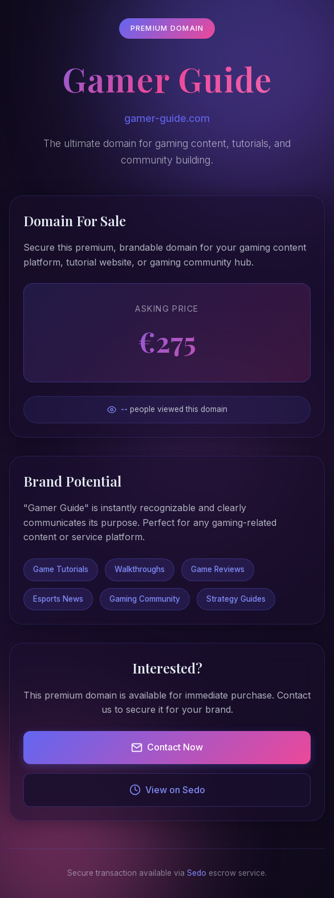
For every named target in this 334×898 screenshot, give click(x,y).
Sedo (196, 872)
